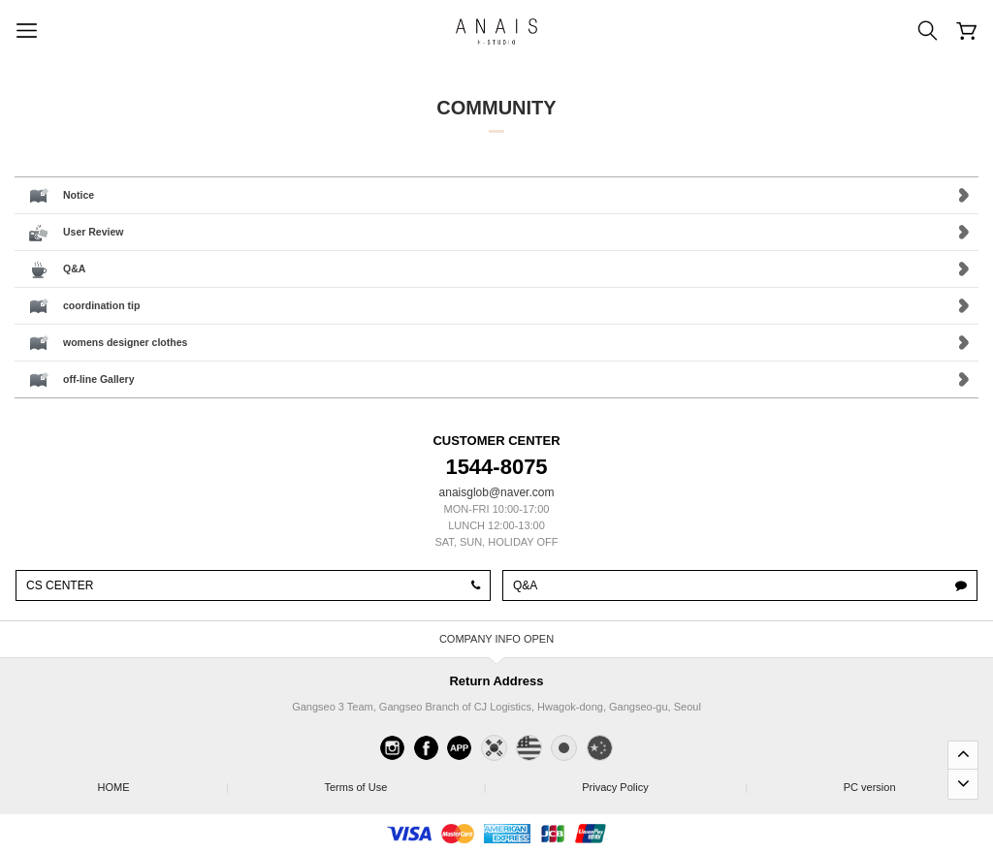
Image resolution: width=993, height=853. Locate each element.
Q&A (74, 268)
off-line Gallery (99, 379)
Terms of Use (404, 782)
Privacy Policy (664, 782)
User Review (93, 231)
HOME (162, 782)
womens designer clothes (125, 342)
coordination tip (101, 305)
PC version (870, 787)
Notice (78, 195)
